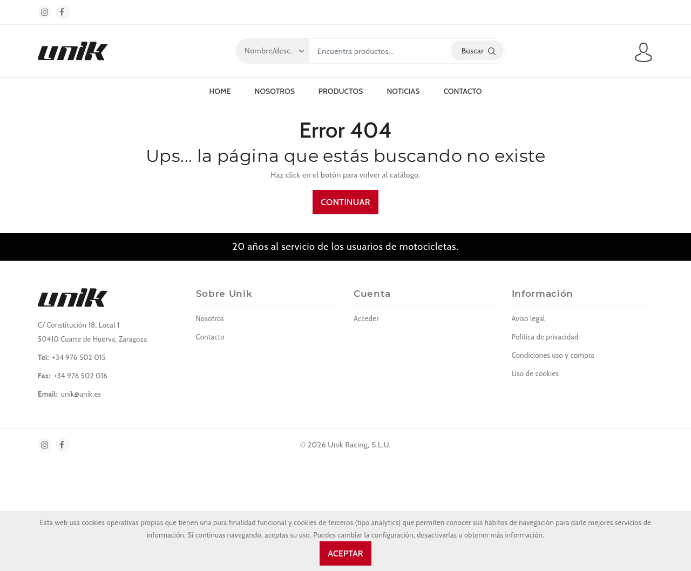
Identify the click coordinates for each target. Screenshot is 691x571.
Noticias (403, 91)
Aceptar (345, 553)
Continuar (345, 202)
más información (517, 535)
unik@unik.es (81, 394)
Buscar (479, 51)
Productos (341, 91)
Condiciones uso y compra (553, 355)
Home (220, 91)
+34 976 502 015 (79, 357)
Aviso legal (528, 318)
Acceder (366, 318)
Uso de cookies (535, 373)
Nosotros (275, 91)
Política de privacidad (545, 336)
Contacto (462, 91)
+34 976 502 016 (80, 375)
